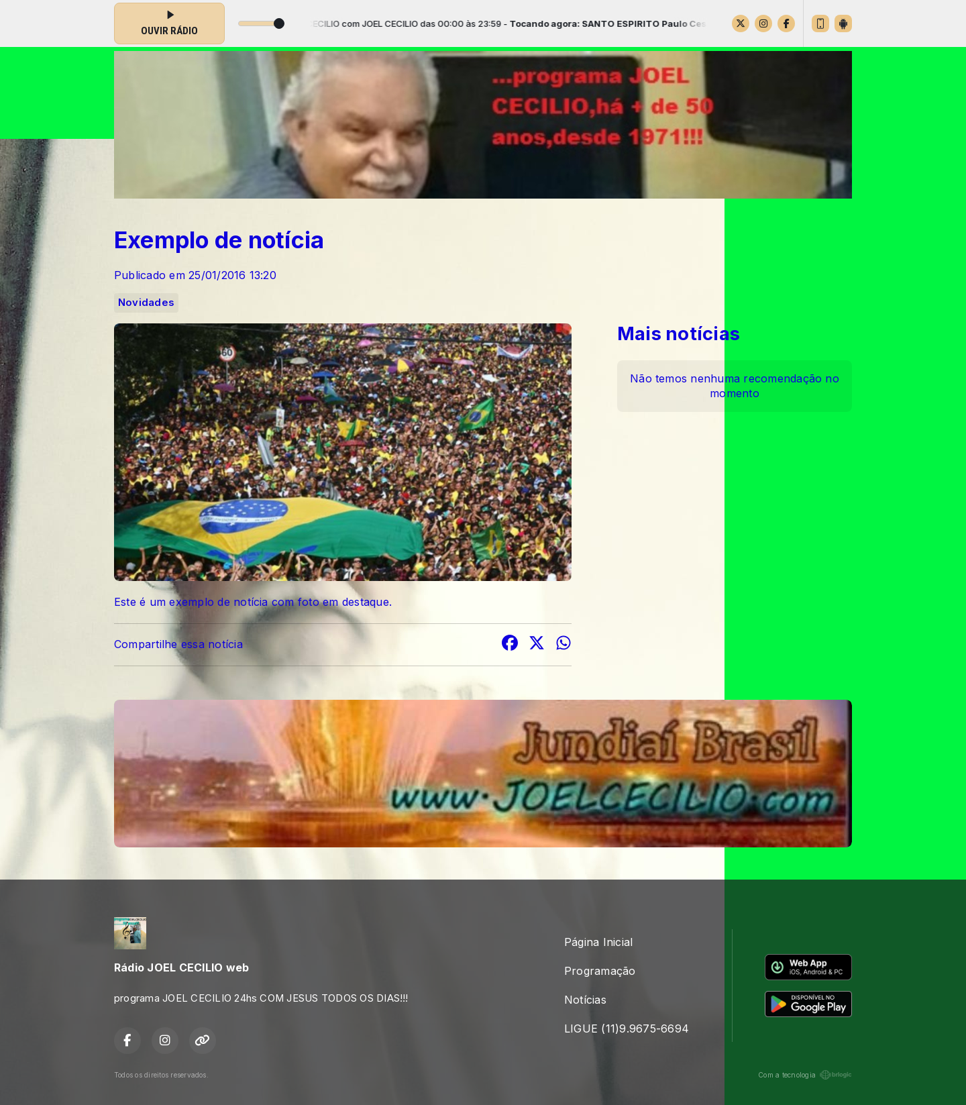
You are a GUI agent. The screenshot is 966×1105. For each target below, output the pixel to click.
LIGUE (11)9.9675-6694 (626, 1028)
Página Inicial (598, 942)
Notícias (585, 999)
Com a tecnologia (805, 1075)
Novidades (146, 303)
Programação (600, 971)
